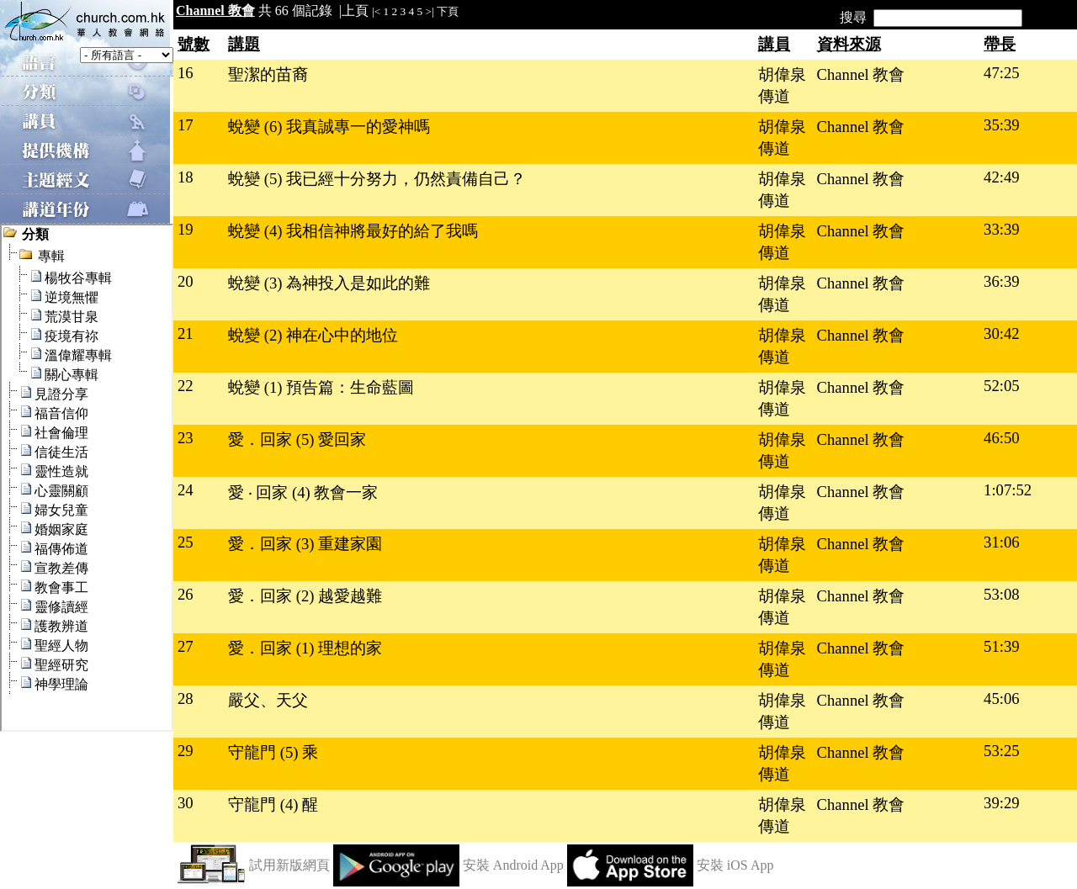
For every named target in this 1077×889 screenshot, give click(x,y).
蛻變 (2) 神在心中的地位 (313, 335)
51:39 (1002, 646)
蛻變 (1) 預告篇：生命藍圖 (321, 387)
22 (186, 385)
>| (430, 11)
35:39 (1002, 125)
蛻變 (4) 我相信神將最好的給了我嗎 (353, 231)
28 (186, 698)
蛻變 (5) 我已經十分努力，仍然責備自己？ (377, 179)
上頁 (355, 10)
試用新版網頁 (289, 865)
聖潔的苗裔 (268, 74)
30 (186, 803)
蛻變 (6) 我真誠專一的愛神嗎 (329, 126)
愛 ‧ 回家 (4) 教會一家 (303, 492)
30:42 (1002, 333)
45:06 (1002, 698)
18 (186, 177)
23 (186, 438)
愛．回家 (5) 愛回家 (297, 439)
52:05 (1002, 385)
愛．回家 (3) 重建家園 (305, 544)
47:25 (1002, 73)
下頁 (448, 11)
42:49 (1002, 177)
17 (186, 125)
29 (186, 750)
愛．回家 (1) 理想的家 (305, 648)
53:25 (1002, 750)
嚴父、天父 (268, 700)
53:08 (1002, 594)
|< (376, 11)
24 (186, 490)
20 (186, 281)
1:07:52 (1008, 490)
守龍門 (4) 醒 (273, 804)
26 (186, 594)
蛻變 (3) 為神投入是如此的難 (329, 283)
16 (186, 73)
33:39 (1002, 229)
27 (186, 646)
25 (186, 542)
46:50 (1002, 438)
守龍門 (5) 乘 (273, 752)
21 (186, 333)
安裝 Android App (513, 865)
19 (186, 229)
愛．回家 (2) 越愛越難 (305, 596)
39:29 (1002, 803)
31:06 (1002, 542)
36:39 (1002, 281)
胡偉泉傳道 (782, 85)
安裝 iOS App (735, 865)
